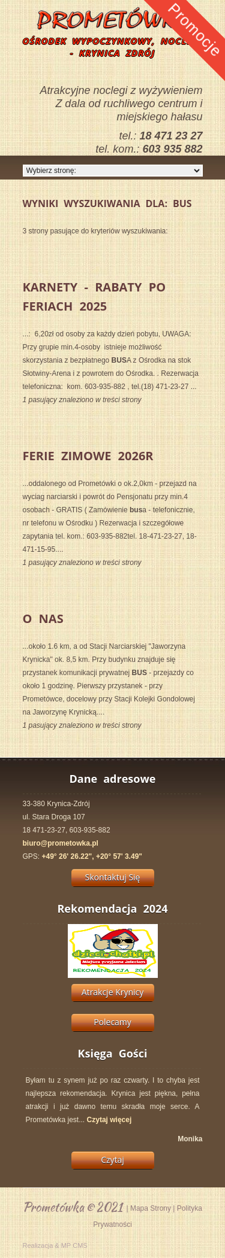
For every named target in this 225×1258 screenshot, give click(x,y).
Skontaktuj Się (112, 877)
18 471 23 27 (170, 136)
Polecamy (112, 1022)
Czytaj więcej (109, 1120)
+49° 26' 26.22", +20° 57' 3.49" (92, 856)
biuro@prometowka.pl (60, 843)
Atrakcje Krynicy (113, 992)
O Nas (43, 618)
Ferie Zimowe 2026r (88, 456)
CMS (80, 1245)
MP (66, 1245)
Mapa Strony (150, 1208)
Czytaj (112, 1159)
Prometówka (53, 1207)
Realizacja (38, 1245)
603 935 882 (172, 149)
